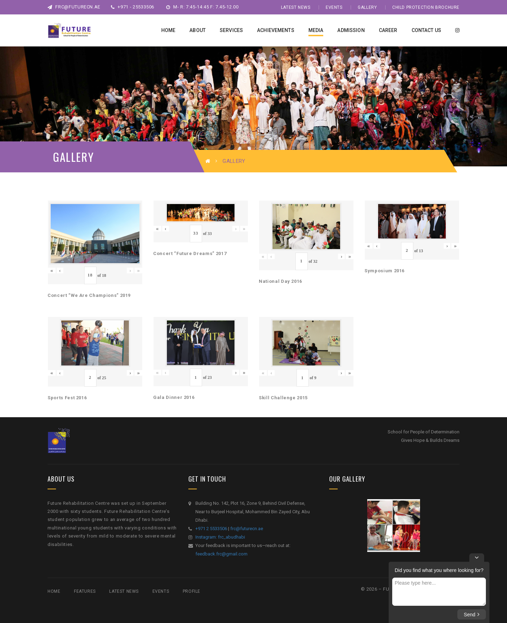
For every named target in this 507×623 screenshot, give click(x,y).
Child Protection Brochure (425, 7)
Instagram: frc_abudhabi (220, 537)
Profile (191, 591)
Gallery (367, 7)
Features (85, 591)
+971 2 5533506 (211, 528)
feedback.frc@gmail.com (221, 554)
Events (334, 7)
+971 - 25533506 (132, 6)
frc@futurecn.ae (74, 6)
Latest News (296, 7)
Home (54, 591)
